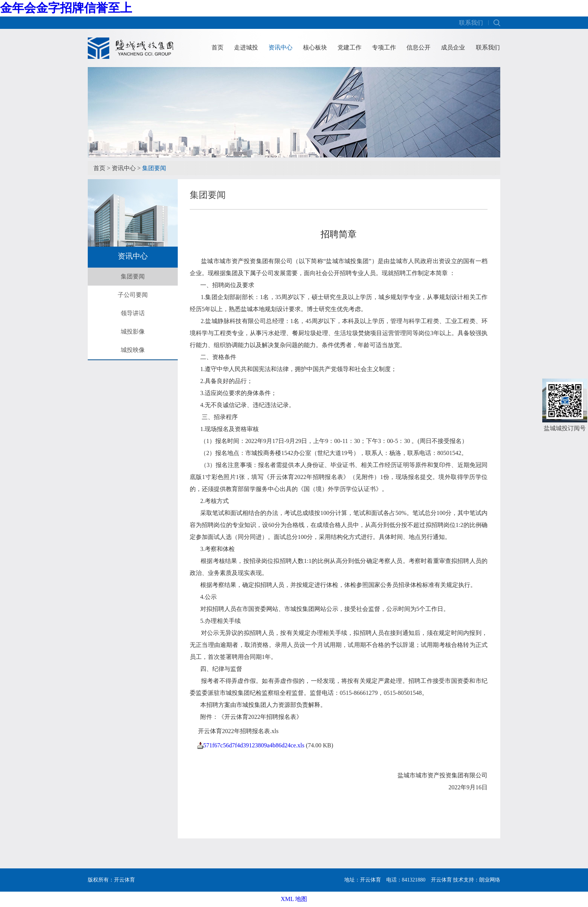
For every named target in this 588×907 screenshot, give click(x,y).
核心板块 (315, 47)
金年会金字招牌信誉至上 (66, 8)
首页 (218, 47)
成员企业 (453, 47)
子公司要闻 (133, 295)
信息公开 (418, 47)
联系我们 (471, 22)
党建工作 (350, 47)
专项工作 (384, 47)
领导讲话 (133, 313)
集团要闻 (154, 168)
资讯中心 (280, 47)
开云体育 (441, 880)
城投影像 (133, 331)
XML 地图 (294, 899)
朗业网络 (489, 880)
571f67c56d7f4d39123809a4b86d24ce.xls (253, 745)
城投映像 (133, 350)
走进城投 (246, 47)
